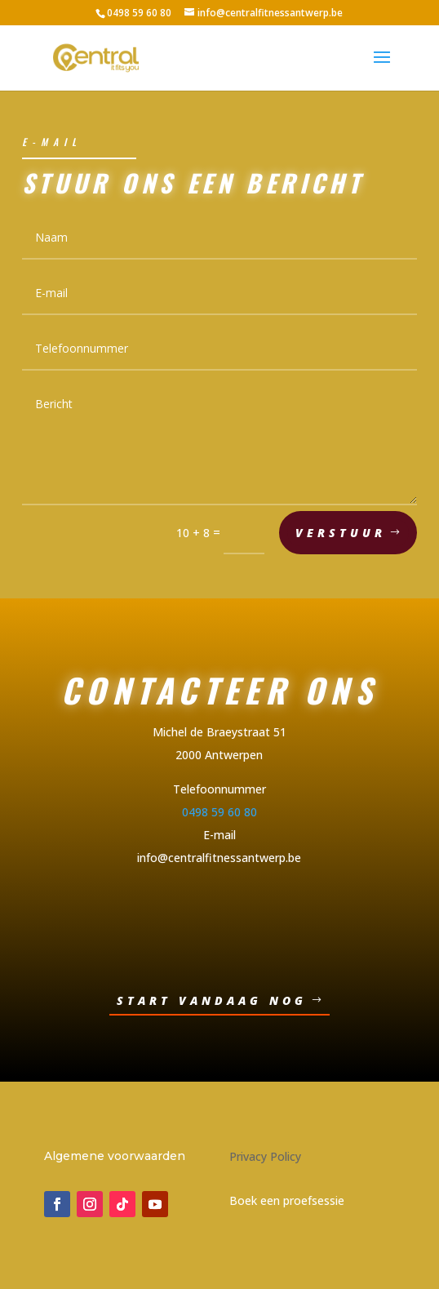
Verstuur (340, 534)
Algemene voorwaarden (114, 1156)
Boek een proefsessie (286, 1200)
